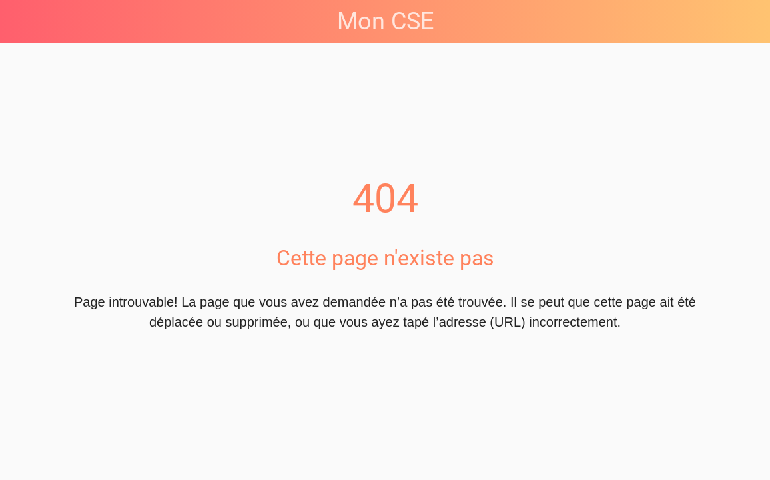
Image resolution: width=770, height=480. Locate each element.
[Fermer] (21, 21)
